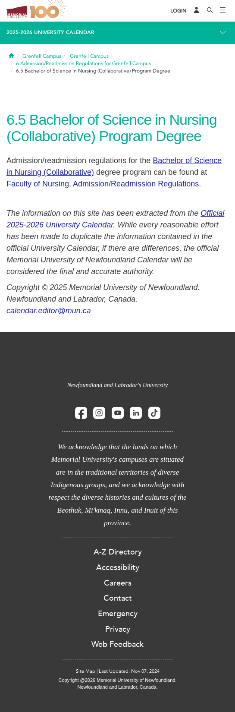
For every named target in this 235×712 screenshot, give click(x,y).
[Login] (178, 11)
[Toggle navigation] (223, 11)
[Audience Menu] (196, 10)
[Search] (210, 10)
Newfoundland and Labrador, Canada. (118, 687)
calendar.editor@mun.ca (48, 310)
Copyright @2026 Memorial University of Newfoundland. (117, 680)
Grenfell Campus (41, 56)
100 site (49, 11)
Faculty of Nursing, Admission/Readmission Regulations (102, 184)
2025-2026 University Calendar (50, 32)
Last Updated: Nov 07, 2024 (129, 671)
